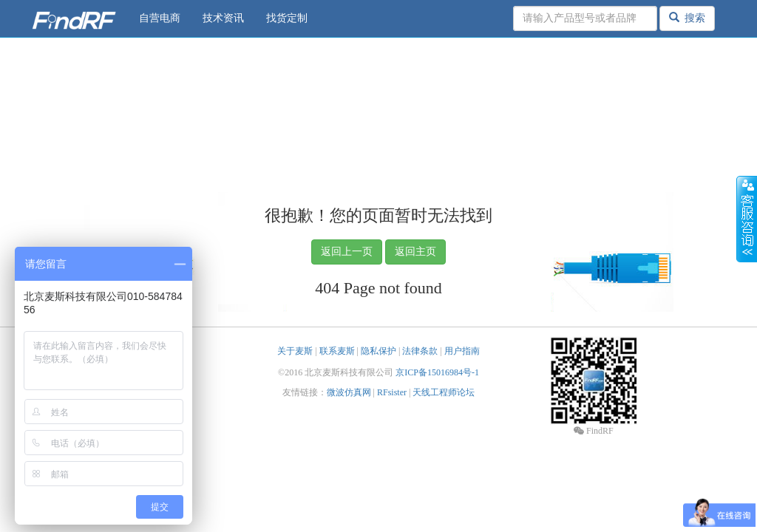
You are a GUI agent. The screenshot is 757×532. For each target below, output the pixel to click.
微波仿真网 (349, 392)
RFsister (392, 392)
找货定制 (287, 18)
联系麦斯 (337, 351)
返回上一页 (347, 251)
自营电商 (159, 18)
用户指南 (462, 351)
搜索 (687, 18)
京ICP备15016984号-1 (437, 372)
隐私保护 (378, 351)
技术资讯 (223, 18)
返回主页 (415, 251)
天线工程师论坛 (444, 392)
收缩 (746, 219)
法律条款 (420, 351)
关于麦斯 (295, 351)
